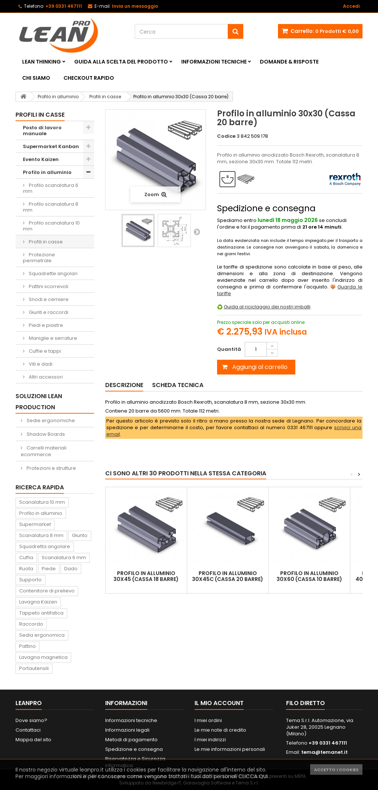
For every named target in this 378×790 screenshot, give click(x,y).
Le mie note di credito (220, 729)
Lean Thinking (41, 61)
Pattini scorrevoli (48, 286)
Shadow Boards (45, 434)
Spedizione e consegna (134, 749)
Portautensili (34, 668)
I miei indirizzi (210, 739)
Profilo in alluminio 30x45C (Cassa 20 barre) (227, 576)
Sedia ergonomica (42, 635)
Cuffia (26, 557)
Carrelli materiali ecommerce (43, 451)
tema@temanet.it (324, 752)
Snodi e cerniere (48, 299)
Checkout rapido (88, 78)
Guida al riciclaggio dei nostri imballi (267, 306)
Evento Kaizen (41, 159)
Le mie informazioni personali (230, 749)
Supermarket (35, 524)
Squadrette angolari (53, 273)
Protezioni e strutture (50, 468)
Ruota (26, 568)
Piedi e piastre (45, 325)
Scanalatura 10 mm (42, 502)
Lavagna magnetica (43, 657)
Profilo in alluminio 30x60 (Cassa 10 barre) (309, 576)
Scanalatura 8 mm (41, 535)
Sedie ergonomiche (50, 420)
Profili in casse (45, 241)
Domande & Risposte (289, 61)
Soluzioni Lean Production (39, 401)
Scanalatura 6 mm (64, 557)
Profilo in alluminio (47, 172)
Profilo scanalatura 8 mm (50, 207)
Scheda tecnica (177, 385)
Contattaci (28, 729)
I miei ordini (208, 720)
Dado (71, 568)
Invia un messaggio (135, 6)
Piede (49, 568)
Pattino (27, 646)
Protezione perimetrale (39, 257)
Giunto (79, 535)
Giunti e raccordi (48, 312)
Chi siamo (36, 78)
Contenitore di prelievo (47, 590)
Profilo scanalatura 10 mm (51, 225)
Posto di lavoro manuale (42, 130)
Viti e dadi (40, 363)
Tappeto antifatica (41, 612)
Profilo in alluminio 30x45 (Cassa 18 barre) (146, 576)
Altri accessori (45, 376)
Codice (226, 136)
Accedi (351, 6)
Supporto (30, 579)
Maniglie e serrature (52, 338)
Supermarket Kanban (51, 146)
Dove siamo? (31, 720)
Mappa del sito (33, 739)
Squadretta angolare (44, 546)
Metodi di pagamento (131, 739)
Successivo (196, 231)
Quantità (229, 349)
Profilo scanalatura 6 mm (50, 188)
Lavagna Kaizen (38, 601)
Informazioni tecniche (214, 61)
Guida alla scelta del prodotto (121, 61)
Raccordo (31, 623)
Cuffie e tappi (44, 351)
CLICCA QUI (253, 776)
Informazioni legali (127, 729)
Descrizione (124, 385)
